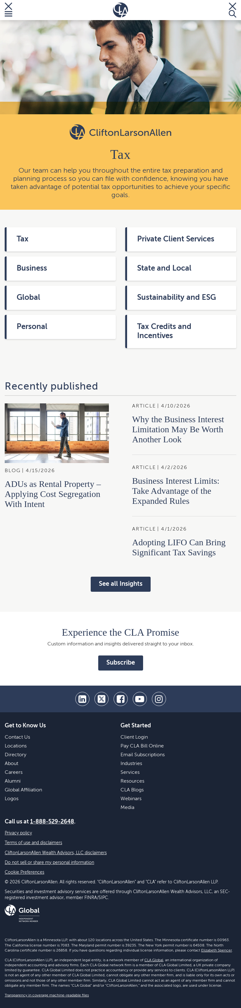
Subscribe (120, 663)
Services (130, 772)
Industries (131, 763)
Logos (12, 798)
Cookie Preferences (24, 872)
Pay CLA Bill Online (142, 746)
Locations (16, 746)
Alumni (13, 781)
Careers (14, 772)
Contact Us (17, 737)
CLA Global (153, 960)
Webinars (131, 798)
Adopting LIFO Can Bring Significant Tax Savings (179, 547)
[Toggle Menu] (8, 10)
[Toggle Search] (232, 10)
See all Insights (120, 584)
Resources (132, 781)
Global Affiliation (23, 790)
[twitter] (101, 699)
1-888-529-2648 (52, 822)
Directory (15, 754)
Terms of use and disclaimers (33, 843)
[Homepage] (120, 10)
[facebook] (121, 699)
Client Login (134, 737)
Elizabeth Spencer (216, 950)
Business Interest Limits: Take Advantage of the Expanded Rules (175, 491)
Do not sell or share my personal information (49, 862)
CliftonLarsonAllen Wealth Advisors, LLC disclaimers (56, 853)
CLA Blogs (132, 790)
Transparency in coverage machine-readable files (47, 995)
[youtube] (140, 699)
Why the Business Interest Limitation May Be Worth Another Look (178, 429)
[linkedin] (82, 699)
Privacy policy (18, 833)
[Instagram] (159, 699)
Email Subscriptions (142, 754)
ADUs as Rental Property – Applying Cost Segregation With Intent (53, 494)
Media (127, 807)
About (11, 763)
